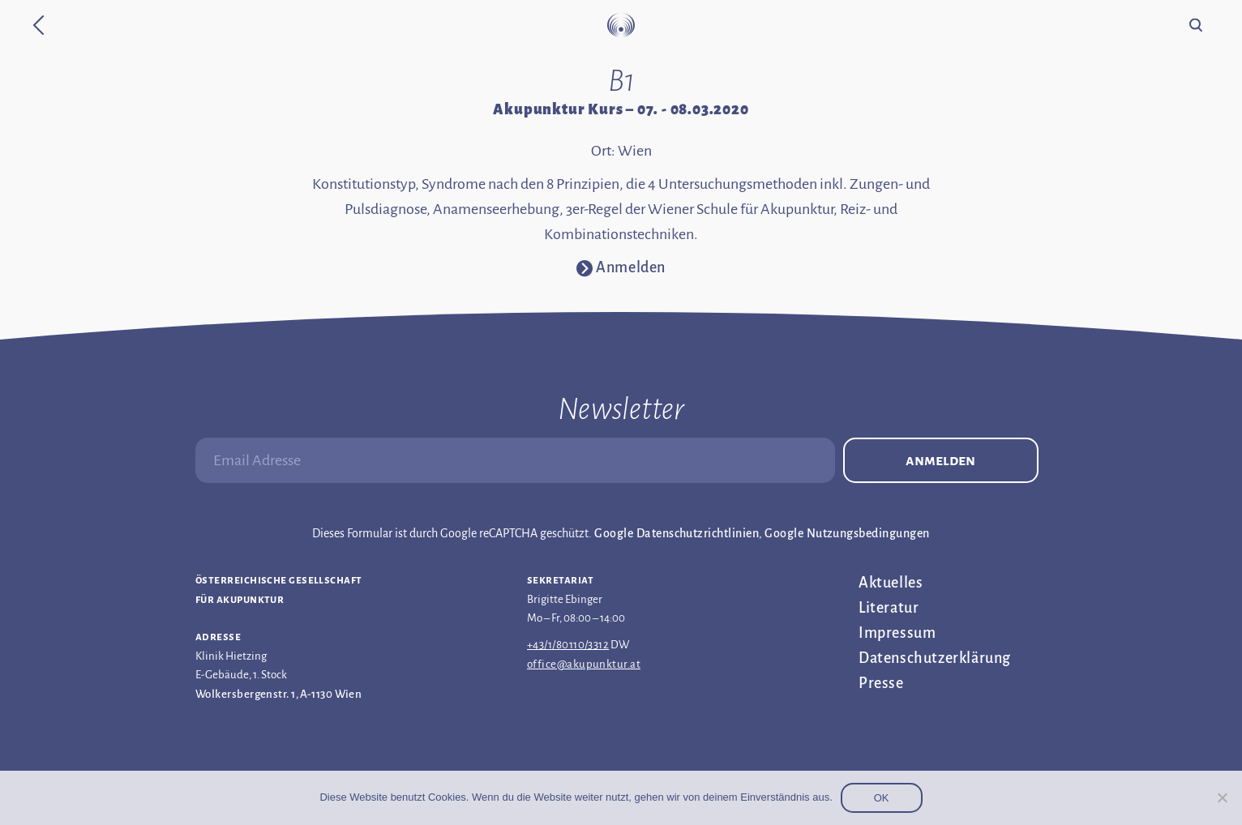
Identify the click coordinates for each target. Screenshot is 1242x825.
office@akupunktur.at (583, 664)
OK (881, 798)
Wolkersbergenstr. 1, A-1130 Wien (278, 694)
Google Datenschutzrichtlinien (676, 533)
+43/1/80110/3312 (568, 645)
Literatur (889, 608)
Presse (881, 683)
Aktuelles (891, 583)
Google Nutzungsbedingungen (846, 533)
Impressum (897, 633)
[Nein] (1222, 797)
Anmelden (940, 460)
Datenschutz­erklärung (935, 658)
